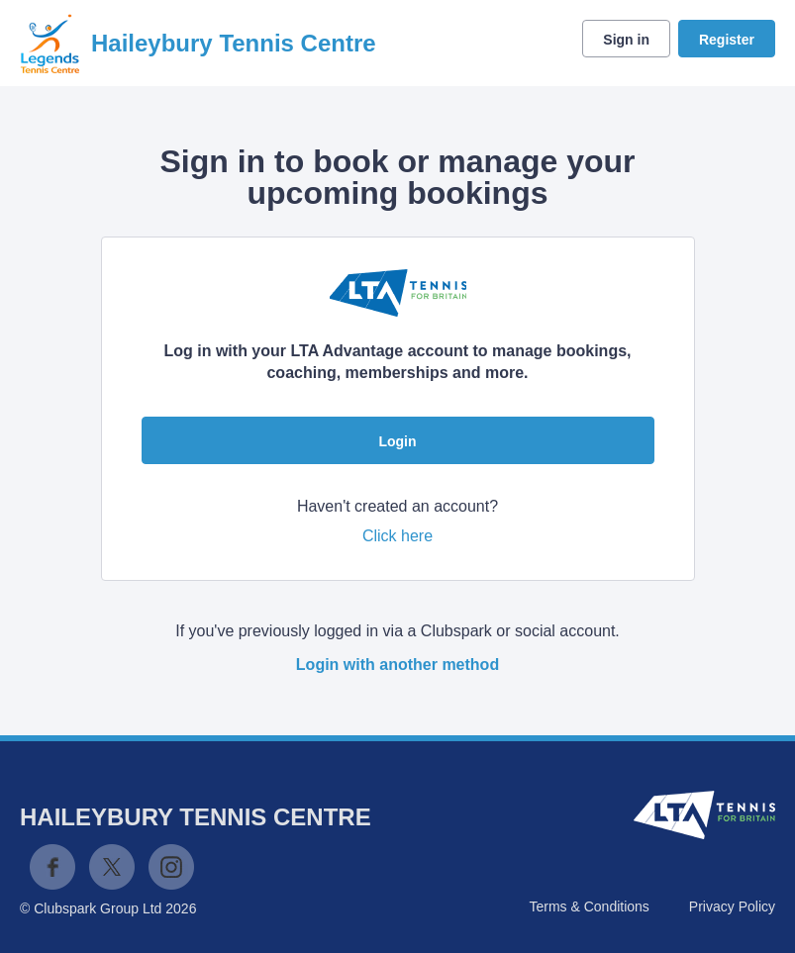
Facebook (52, 867)
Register (726, 40)
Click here (397, 535)
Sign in (626, 40)
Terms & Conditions (588, 906)
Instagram (171, 867)
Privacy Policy (732, 906)
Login (397, 441)
